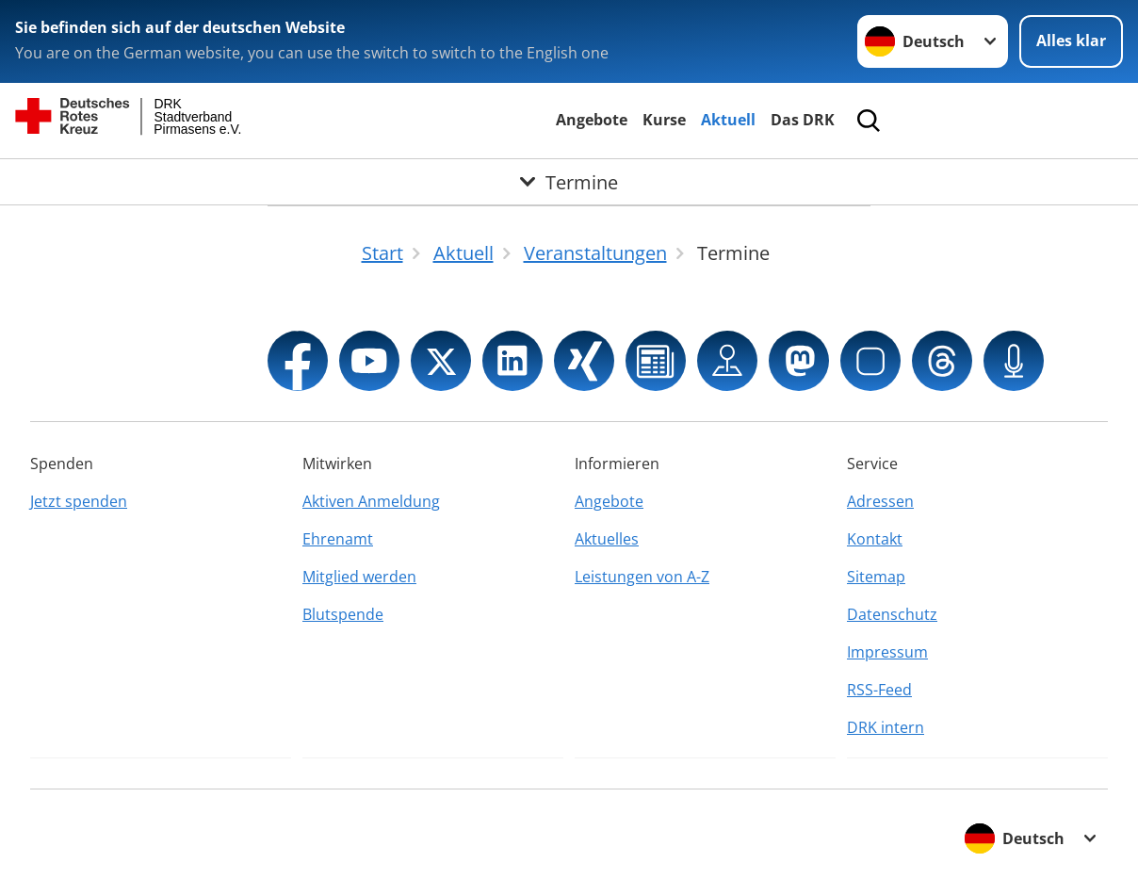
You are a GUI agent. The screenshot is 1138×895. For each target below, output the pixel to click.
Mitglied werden (359, 576)
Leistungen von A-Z (642, 576)
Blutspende (342, 614)
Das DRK (803, 119)
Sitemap (876, 576)
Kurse (664, 119)
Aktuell (728, 119)
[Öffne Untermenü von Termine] (569, 181)
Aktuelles (607, 539)
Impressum (887, 652)
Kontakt (874, 539)
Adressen (880, 501)
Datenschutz (892, 614)
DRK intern (885, 727)
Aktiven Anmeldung (371, 501)
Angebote (591, 119)
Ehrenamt (337, 539)
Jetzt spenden (78, 501)
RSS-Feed (879, 689)
